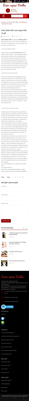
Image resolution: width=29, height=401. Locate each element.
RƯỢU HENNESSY (5, 383)
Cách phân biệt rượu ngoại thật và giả (14, 31)
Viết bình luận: (4, 203)
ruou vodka (17, 171)
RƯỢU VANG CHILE (5, 365)
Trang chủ (3, 22)
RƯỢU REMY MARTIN (6, 380)
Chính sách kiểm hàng (6, 354)
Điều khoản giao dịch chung (7, 339)
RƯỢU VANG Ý (4, 369)
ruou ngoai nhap (15, 39)
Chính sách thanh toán (6, 343)
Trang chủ (3, 314)
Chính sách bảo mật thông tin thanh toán (10, 336)
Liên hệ (2, 324)
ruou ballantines (23, 171)
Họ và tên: (4, 186)
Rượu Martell (4, 387)
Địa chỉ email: (5, 194)
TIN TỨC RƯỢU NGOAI (13, 22)
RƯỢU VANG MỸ (5, 372)
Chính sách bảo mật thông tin (7, 332)
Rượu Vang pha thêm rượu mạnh (17, 260)
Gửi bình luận (6, 220)
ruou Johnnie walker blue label (14, 169)
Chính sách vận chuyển (6, 346)
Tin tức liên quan (7, 228)
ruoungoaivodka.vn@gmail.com (11, 301)
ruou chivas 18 (11, 171)
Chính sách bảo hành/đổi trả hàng (8, 350)
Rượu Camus (4, 391)
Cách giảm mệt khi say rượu (15, 251)
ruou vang (6, 171)
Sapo (14, 397)
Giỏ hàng (13, 9)
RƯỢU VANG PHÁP (5, 361)
